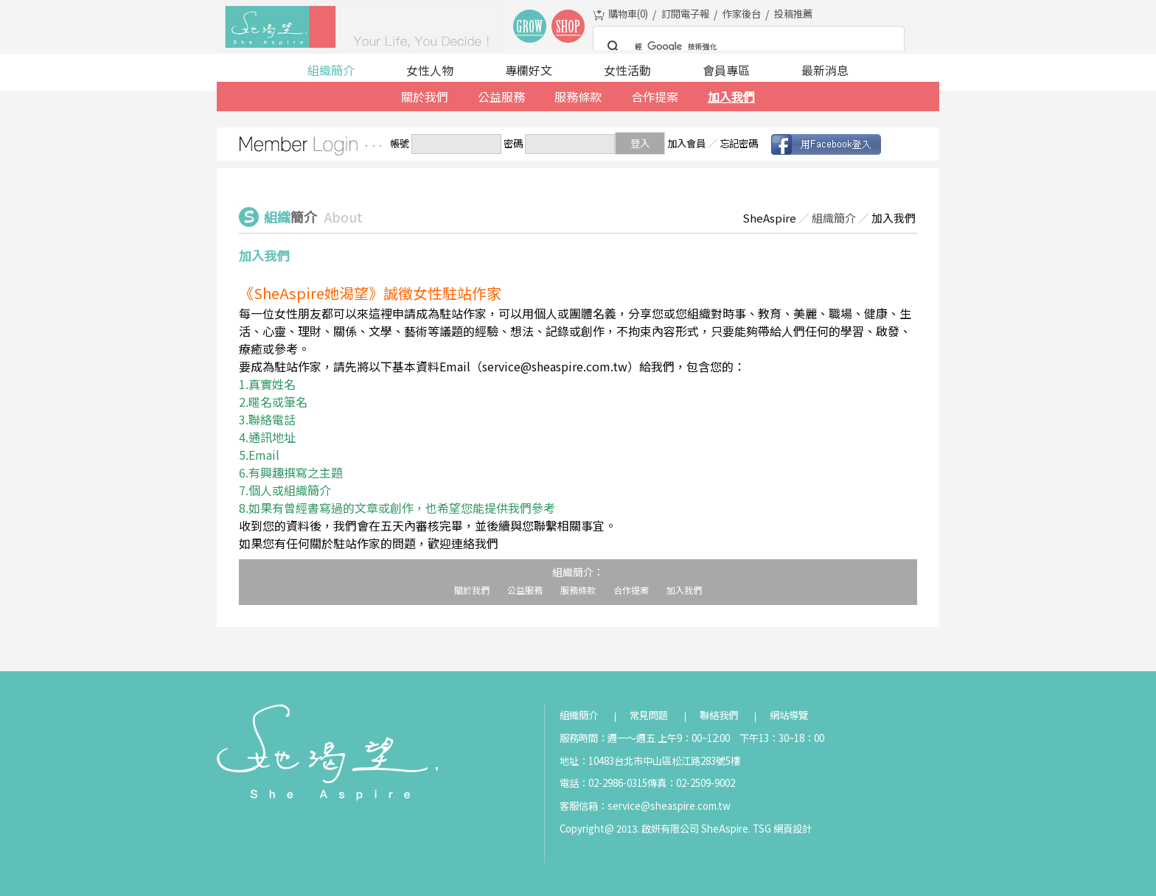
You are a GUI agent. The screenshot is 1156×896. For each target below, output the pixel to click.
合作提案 (654, 96)
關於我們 (424, 96)
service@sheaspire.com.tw (669, 806)
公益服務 (501, 96)
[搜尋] (746, 47)
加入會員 (686, 143)
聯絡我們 (719, 715)
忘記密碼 (739, 143)
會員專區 (726, 70)
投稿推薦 (793, 14)
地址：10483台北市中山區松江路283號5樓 (650, 761)
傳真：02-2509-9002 (691, 783)
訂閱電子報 (685, 14)
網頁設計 (792, 829)
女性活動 (627, 70)
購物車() (628, 14)
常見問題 (649, 715)
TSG (762, 829)
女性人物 (429, 70)
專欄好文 (528, 70)
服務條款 (578, 96)
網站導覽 (789, 715)
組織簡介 (331, 70)
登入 (640, 143)
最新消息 (825, 70)
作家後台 (741, 14)
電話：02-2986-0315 (603, 783)
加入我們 (731, 96)
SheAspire (769, 217)
